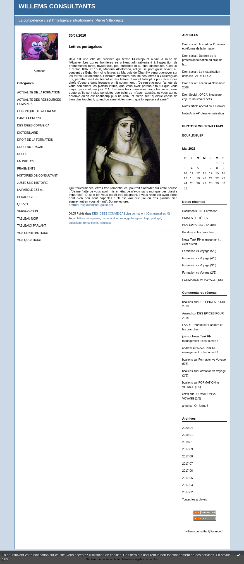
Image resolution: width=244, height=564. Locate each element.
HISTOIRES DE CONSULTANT (37, 175)
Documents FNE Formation (199, 211)
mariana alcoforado (114, 218)
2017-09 (187, 449)
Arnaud (187, 313)
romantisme (90, 222)
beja (146, 218)
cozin (185, 394)
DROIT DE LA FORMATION (35, 139)
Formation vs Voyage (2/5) (199, 272)
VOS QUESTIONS (29, 239)
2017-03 (187, 485)
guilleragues (134, 218)
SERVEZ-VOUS (27, 211)
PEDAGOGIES (27, 197)
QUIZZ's (22, 204)
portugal (156, 218)
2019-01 (187, 434)
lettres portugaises (88, 218)
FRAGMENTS (26, 168)
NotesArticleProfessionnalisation (203, 113)
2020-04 (187, 427)
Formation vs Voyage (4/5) (199, 258)
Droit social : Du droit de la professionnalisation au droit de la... (202, 60)
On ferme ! (201, 405)
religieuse (105, 222)
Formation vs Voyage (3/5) (199, 265)
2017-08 (187, 456)
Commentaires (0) (158, 213)
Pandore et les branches (198, 232)
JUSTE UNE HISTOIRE (32, 182)
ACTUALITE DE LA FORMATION (38, 92)
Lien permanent (135, 213)
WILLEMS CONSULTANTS (57, 6)
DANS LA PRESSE (29, 118)
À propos (40, 70)
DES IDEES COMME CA (33, 125)
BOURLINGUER (193, 135)
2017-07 (187, 463)
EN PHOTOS (25, 161)
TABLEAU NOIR (27, 218)
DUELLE (22, 154)
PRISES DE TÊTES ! (195, 218)
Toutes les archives (194, 499)
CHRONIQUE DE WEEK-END (36, 111)
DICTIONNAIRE (27, 132)
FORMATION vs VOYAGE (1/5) (202, 279)
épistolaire (75, 222)
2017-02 (187, 492)
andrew (187, 348)
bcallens (187, 302)
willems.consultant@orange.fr (204, 531)
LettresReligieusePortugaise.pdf (91, 204)
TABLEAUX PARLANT (31, 225)
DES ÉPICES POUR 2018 (199, 225)
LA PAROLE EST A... (30, 189)
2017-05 (187, 478)
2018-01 (187, 442)
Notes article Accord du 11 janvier (204, 106)
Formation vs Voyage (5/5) (199, 251)
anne (185, 405)
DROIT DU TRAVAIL (30, 147)
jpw (184, 336)
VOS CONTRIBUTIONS (32, 232)
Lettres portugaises (85, 46)
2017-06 (187, 470)
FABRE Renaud (192, 324)
